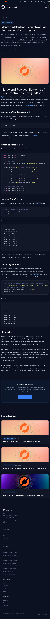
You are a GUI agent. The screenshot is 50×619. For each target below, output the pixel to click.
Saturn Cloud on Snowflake (11, 566)
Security (5, 603)
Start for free (25, 397)
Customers (6, 591)
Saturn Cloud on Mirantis (10, 550)
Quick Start (6, 533)
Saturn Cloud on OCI (9, 574)
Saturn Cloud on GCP (9, 571)
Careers (5, 600)
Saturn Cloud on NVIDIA (10, 560)
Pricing (5, 541)
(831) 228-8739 (7, 523)
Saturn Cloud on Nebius (10, 552)
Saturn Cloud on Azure (9, 568)
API (4, 535)
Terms (39, 614)
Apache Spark (27, 97)
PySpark (4, 97)
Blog (4, 583)
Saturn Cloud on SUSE (9, 558)
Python (12, 97)
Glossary (5, 586)
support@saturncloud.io (10, 521)
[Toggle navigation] (46, 7)
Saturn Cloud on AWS (9, 563)
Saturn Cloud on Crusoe (10, 555)
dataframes (30, 105)
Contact (5, 605)
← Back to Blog (5, 17)
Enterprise (6, 538)
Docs (4, 588)
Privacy (45, 614)
